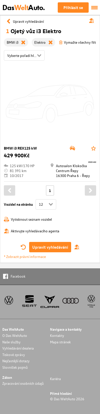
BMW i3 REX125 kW (20, 148)
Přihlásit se (73, 7)
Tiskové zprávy (13, 354)
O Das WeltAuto (14, 335)
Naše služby (11, 341)
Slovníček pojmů (15, 367)
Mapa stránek (60, 341)
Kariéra (55, 378)
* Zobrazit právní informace (25, 256)
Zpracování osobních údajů (23, 383)
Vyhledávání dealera (18, 348)
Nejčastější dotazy (16, 360)
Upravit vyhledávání (50, 247)
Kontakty (57, 335)
